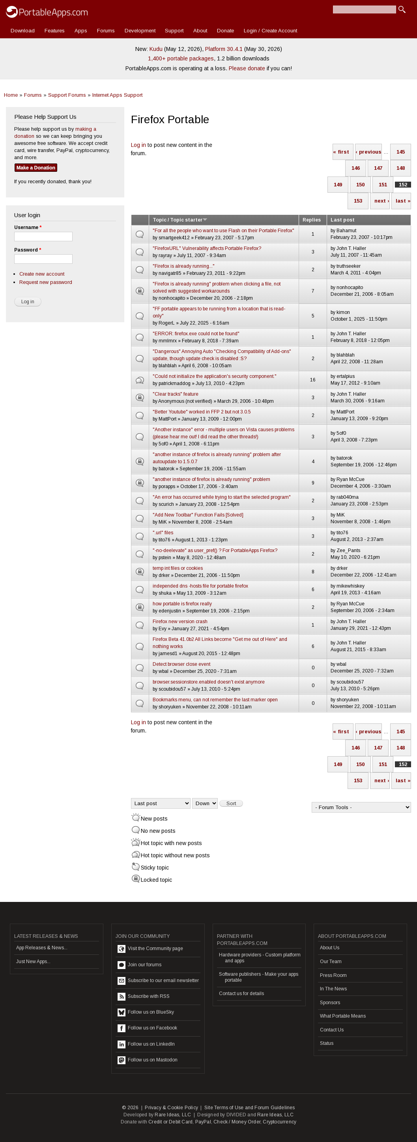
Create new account (41, 274)
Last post (343, 220)
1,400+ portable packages (181, 58)
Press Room (333, 975)
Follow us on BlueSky (146, 1012)
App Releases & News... (41, 947)
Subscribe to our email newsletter (158, 981)
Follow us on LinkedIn (146, 1044)
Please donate (247, 68)
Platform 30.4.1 (224, 49)
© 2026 (130, 1107)
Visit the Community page (150, 949)
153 (358, 201)
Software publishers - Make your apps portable (258, 976)
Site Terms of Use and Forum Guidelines (249, 1107)
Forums (106, 31)
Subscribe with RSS (144, 997)
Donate (225, 31)
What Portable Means (343, 1016)
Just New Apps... (33, 961)
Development (140, 31)
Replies (312, 220)
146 (356, 168)
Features (55, 31)
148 (400, 168)
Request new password (45, 282)
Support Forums (67, 95)
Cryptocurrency (279, 1122)
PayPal (203, 1122)
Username (27, 227)
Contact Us (332, 1030)
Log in (138, 145)
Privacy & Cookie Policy (171, 1107)
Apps (81, 31)
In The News (333, 989)
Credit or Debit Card (170, 1122)
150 (360, 185)
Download (23, 31)
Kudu (156, 49)
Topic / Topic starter (180, 220)
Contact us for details (241, 993)
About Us (329, 947)
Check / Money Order (236, 1122)
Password (27, 250)
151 (383, 185)
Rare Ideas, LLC (173, 1115)
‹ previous (368, 152)
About (200, 31)
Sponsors (330, 1002)
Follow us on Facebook (147, 1028)
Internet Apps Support (117, 95)
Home (11, 95)
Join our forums (139, 965)
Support (174, 31)
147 (378, 168)
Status (326, 1043)
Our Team (331, 961)
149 (338, 185)
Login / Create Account (270, 31)
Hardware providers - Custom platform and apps (260, 957)
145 (400, 152)
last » (403, 201)
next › (381, 201)
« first (341, 152)
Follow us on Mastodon (148, 1060)
